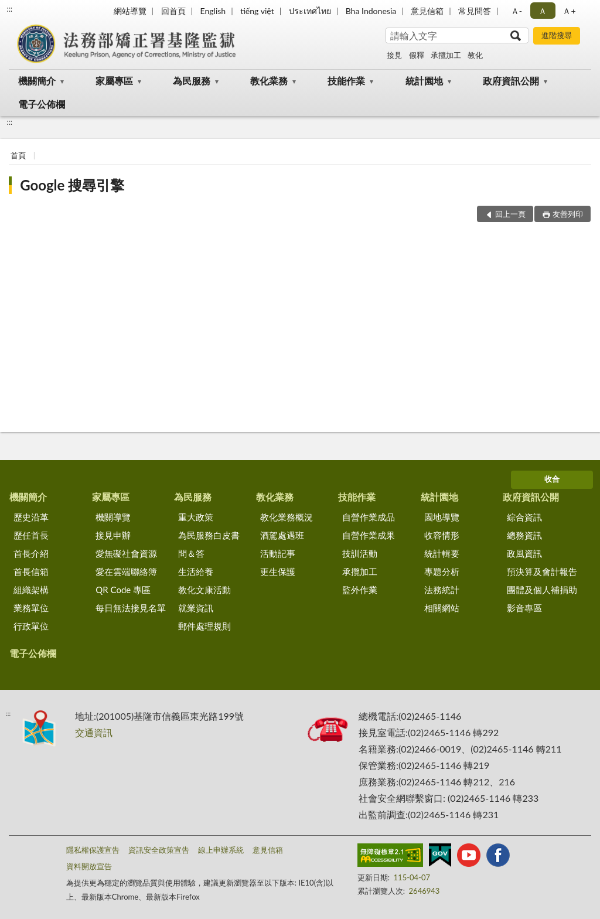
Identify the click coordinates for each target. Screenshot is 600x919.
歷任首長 (31, 535)
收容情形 (441, 535)
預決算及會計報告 (542, 571)
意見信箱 (427, 11)
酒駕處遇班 (282, 535)
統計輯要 (441, 553)
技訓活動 (359, 553)
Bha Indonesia (371, 11)
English (213, 11)
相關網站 (441, 608)
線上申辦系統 (221, 850)
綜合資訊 (524, 517)
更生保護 (277, 571)
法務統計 (441, 589)
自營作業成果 (368, 535)
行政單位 (31, 626)
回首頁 (173, 11)
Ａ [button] (542, 11)
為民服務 (191, 80)
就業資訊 (195, 608)
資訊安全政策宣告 (158, 850)
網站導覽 (130, 11)
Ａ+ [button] (568, 11)
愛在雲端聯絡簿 (126, 571)
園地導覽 (441, 517)
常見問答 (474, 11)
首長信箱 (31, 571)
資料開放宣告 (89, 866)
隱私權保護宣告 (93, 850)
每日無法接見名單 (131, 608)
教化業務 (269, 80)
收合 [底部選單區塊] (552, 479)
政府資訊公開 (511, 80)
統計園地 (424, 80)
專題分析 (441, 571)
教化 (475, 55)
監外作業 (359, 589)
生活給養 (195, 571)
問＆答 (191, 553)
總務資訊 (524, 535)
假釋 (416, 55)
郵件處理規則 (204, 626)
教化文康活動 (204, 589)
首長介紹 (31, 553)
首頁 (18, 155)
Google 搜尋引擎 (72, 184)
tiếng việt (257, 11)
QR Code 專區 (123, 589)
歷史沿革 (31, 517)
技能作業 (346, 80)
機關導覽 (113, 517)
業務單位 (31, 608)
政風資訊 (524, 553)
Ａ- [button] (516, 11)
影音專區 (524, 608)
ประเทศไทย (310, 11)
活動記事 (277, 553)
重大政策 (195, 517)
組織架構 (31, 589)
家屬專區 (114, 80)
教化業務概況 (286, 517)
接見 (394, 55)
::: (9, 8)
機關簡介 (37, 80)
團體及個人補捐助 (542, 589)
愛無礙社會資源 (126, 553)
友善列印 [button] (568, 214)
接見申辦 (113, 535)
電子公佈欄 (41, 104)
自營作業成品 (368, 517)
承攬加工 (446, 55)
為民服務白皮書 (209, 535)
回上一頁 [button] (510, 214)
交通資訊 (93, 732)
